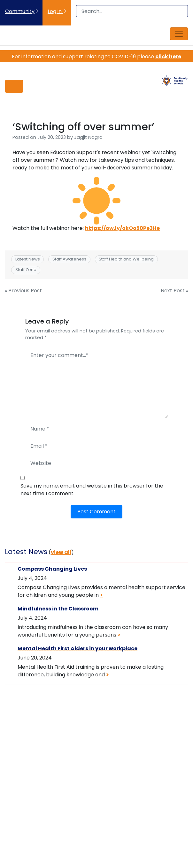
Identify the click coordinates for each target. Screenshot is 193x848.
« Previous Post (23, 290)
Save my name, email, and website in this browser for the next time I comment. (91, 489)
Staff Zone (25, 270)
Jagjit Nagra (88, 137)
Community (20, 11)
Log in (55, 11)
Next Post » (174, 290)
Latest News (27, 259)
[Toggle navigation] (179, 33)
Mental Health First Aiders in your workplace (77, 648)
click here (168, 56)
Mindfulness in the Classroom (58, 609)
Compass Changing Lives (52, 569)
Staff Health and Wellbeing (126, 259)
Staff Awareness (69, 259)
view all (61, 552)
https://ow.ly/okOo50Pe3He (122, 228)
